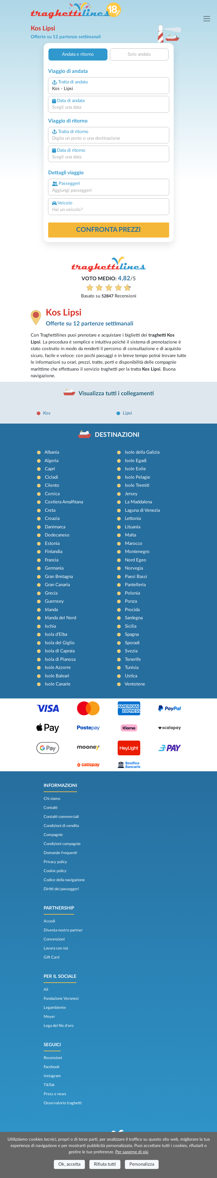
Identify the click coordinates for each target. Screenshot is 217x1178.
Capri (50, 469)
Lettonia (133, 518)
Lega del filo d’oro (58, 1026)
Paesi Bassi (136, 576)
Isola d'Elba (56, 634)
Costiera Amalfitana (64, 502)
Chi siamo (52, 799)
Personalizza (141, 1164)
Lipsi (127, 413)
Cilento (52, 485)
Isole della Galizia (142, 452)
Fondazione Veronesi (61, 998)
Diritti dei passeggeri (61, 889)
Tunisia (131, 667)
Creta (50, 510)
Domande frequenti (60, 853)
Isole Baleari (57, 676)
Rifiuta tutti (105, 1164)
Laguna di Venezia (142, 510)
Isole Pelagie (137, 477)
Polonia (132, 593)
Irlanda (51, 610)
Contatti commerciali (61, 817)
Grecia (51, 593)
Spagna (132, 634)
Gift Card (51, 957)
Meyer (49, 1017)
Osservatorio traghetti (63, 1103)
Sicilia (130, 626)
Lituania (132, 527)
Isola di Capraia (60, 651)
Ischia (50, 626)
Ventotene (135, 684)
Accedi (49, 921)
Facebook (52, 1067)
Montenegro (137, 551)
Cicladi (51, 477)
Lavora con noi (56, 948)
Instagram (52, 1076)
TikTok (49, 1085)
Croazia (52, 518)
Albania (52, 452)
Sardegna (134, 618)
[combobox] (108, 88)
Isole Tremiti (137, 485)
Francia (51, 560)
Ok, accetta (69, 1164)
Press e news (55, 1094)
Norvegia (134, 568)
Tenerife (133, 659)
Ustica (131, 676)
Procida (132, 610)
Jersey (131, 494)
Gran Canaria (57, 585)
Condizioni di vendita (61, 826)
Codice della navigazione (64, 880)
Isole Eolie (135, 469)
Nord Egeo (135, 560)
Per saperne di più (131, 1152)
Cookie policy (55, 871)
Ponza (131, 601)
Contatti (50, 808)
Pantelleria (135, 585)
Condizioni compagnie (62, 844)
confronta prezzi (108, 229)
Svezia (131, 651)
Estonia (52, 543)
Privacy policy (55, 862)
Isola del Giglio (60, 643)
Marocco (133, 543)
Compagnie (53, 835)
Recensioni (53, 1058)
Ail (46, 989)
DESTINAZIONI (117, 435)
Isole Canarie (57, 684)
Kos (47, 413)
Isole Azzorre (58, 667)
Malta (130, 535)
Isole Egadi (136, 460)
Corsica (52, 494)
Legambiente (55, 1007)
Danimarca (55, 527)
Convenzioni (54, 939)
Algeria (51, 460)
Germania (54, 568)
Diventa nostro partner (63, 930)
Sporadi (132, 643)
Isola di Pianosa (60, 659)
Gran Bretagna (59, 576)
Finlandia (53, 551)
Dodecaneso (57, 535)
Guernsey (54, 601)
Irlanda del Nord (60, 618)
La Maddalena (138, 502)
